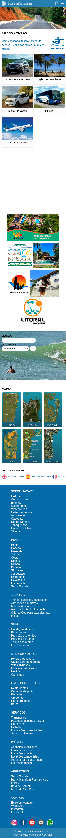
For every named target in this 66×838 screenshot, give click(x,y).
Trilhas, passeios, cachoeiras (29, 599)
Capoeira (17, 518)
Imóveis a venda (21, 750)
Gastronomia (19, 505)
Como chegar (19, 499)
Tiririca (15, 554)
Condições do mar (22, 629)
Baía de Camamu (22, 785)
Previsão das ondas (23, 635)
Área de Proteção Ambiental (28, 609)
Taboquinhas (19, 525)
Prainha (16, 567)
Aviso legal (35, 834)
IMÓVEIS (17, 742)
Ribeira (15, 560)
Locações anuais (21, 753)
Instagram (17, 809)
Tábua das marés (22, 642)
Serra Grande (19, 586)
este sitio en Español (38, 476)
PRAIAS (16, 539)
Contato (48, 834)
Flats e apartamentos (24, 668)
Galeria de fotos (21, 528)
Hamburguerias (20, 700)
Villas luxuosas (20, 665)
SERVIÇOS (18, 712)
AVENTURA (18, 594)
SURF (15, 624)
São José (17, 570)
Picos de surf (19, 632)
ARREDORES (20, 771)
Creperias (17, 697)
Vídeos (15, 531)
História (16, 496)
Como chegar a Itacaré (15, 40)
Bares (14, 704)
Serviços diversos (22, 733)
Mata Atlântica (20, 606)
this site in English (13, 476)
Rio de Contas (20, 521)
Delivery (16, 727)
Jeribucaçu (18, 573)
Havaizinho (18, 579)
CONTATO (17, 797)
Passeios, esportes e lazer (27, 720)
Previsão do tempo (22, 638)
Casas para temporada (25, 661)
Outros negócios (21, 762)
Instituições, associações (26, 730)
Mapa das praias (22, 44)
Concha (16, 548)
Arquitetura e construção (26, 759)
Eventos (16, 502)
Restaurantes (19, 688)
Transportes (18, 717)
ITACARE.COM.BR (13, 470)
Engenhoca (18, 576)
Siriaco (15, 564)
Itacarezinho (18, 583)
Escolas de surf (20, 645)
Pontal (15, 544)
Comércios (17, 723)
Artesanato (18, 515)
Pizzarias (17, 694)
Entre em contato (22, 802)
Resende (16, 551)
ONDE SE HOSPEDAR (25, 653)
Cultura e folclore (21, 512)
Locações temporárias (25, 756)
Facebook (17, 812)
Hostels (15, 671)
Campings (17, 674)
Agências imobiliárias (24, 746)
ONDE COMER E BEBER (27, 683)
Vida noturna (19, 509)
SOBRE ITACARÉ (22, 491)
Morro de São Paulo (23, 789)
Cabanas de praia (22, 691)
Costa (14, 557)
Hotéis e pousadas (22, 658)
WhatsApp (17, 805)
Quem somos (21, 834)
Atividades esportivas (24, 603)
